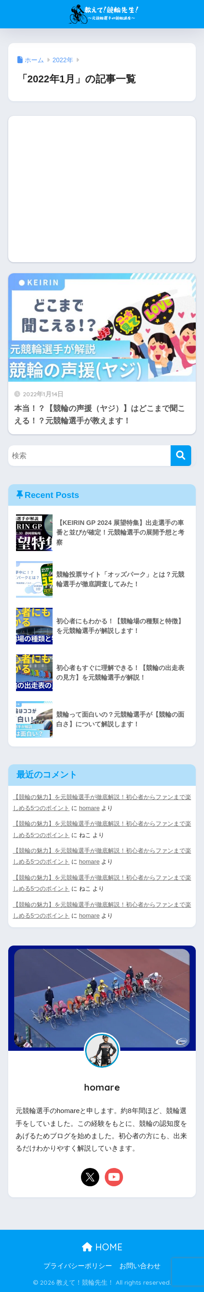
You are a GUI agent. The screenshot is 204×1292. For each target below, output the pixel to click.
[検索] (181, 455)
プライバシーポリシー (77, 1266)
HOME (102, 1247)
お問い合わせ (140, 1266)
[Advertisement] (102, 189)
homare (89, 808)
